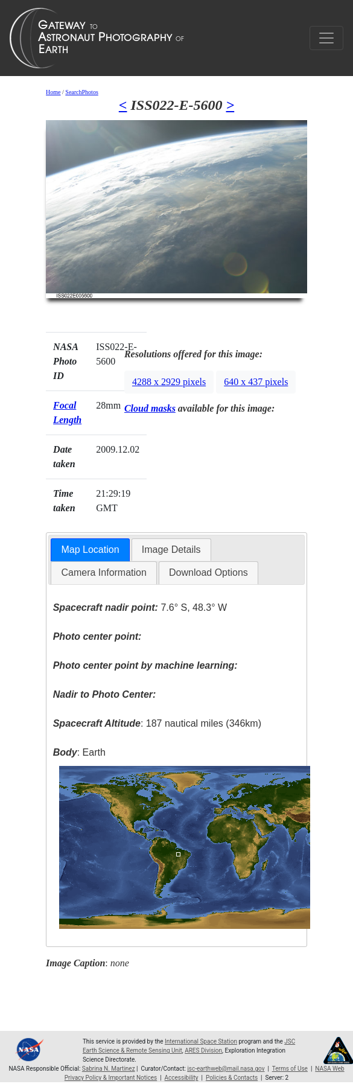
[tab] (90, 550)
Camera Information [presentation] (103, 572)
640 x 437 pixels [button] (256, 382)
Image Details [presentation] (171, 549)
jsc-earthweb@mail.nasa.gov (225, 1068)
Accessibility (182, 1077)
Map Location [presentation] (90, 549)
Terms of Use (290, 1068)
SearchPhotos (81, 92)
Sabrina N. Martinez (108, 1068)
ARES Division (203, 1050)
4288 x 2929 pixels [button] (169, 382)
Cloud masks (150, 408)
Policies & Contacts (232, 1077)
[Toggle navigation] (326, 38)
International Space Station (201, 1041)
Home (53, 92)
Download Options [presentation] (208, 572)
